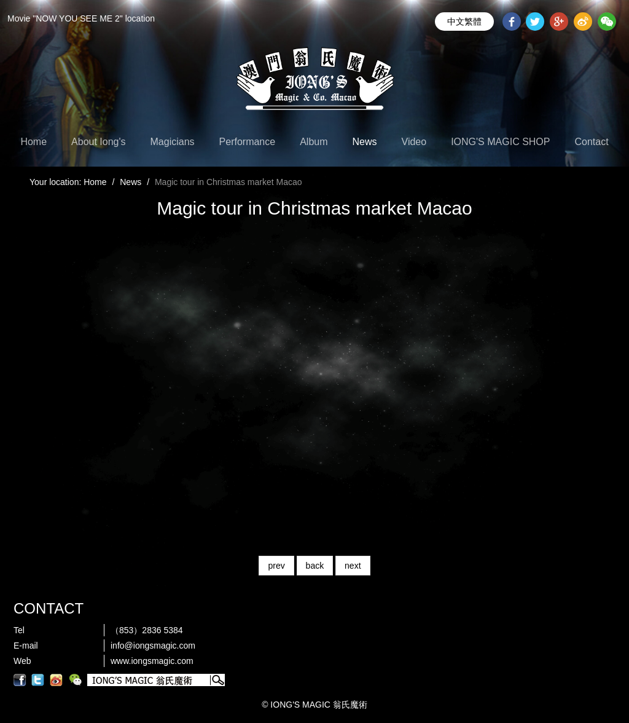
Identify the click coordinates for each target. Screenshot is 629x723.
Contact (591, 141)
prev (276, 566)
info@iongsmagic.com (153, 645)
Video (414, 141)
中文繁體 (464, 21)
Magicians (172, 141)
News (365, 141)
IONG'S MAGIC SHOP (500, 141)
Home (33, 141)
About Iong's (98, 141)
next (353, 566)
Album (313, 141)
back (315, 566)
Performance (247, 141)
